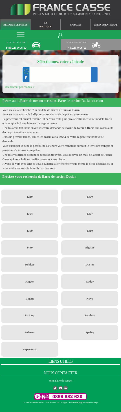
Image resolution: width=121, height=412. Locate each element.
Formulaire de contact (60, 380)
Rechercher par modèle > (20, 86)
